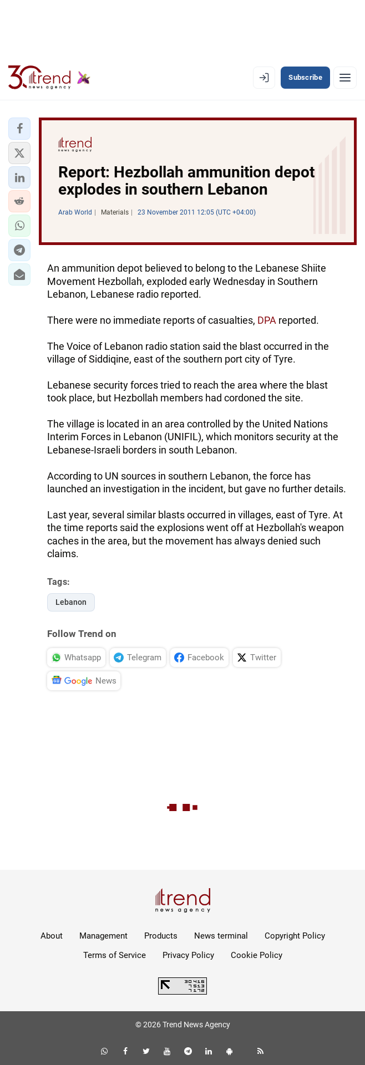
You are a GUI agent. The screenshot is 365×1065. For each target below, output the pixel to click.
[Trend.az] (49, 77)
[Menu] (345, 78)
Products (161, 936)
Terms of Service (114, 955)
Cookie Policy (256, 955)
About (51, 936)
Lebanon (71, 602)
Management (103, 936)
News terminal (221, 936)
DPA (266, 320)
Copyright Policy (295, 936)
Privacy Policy (188, 955)
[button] (19, 128)
